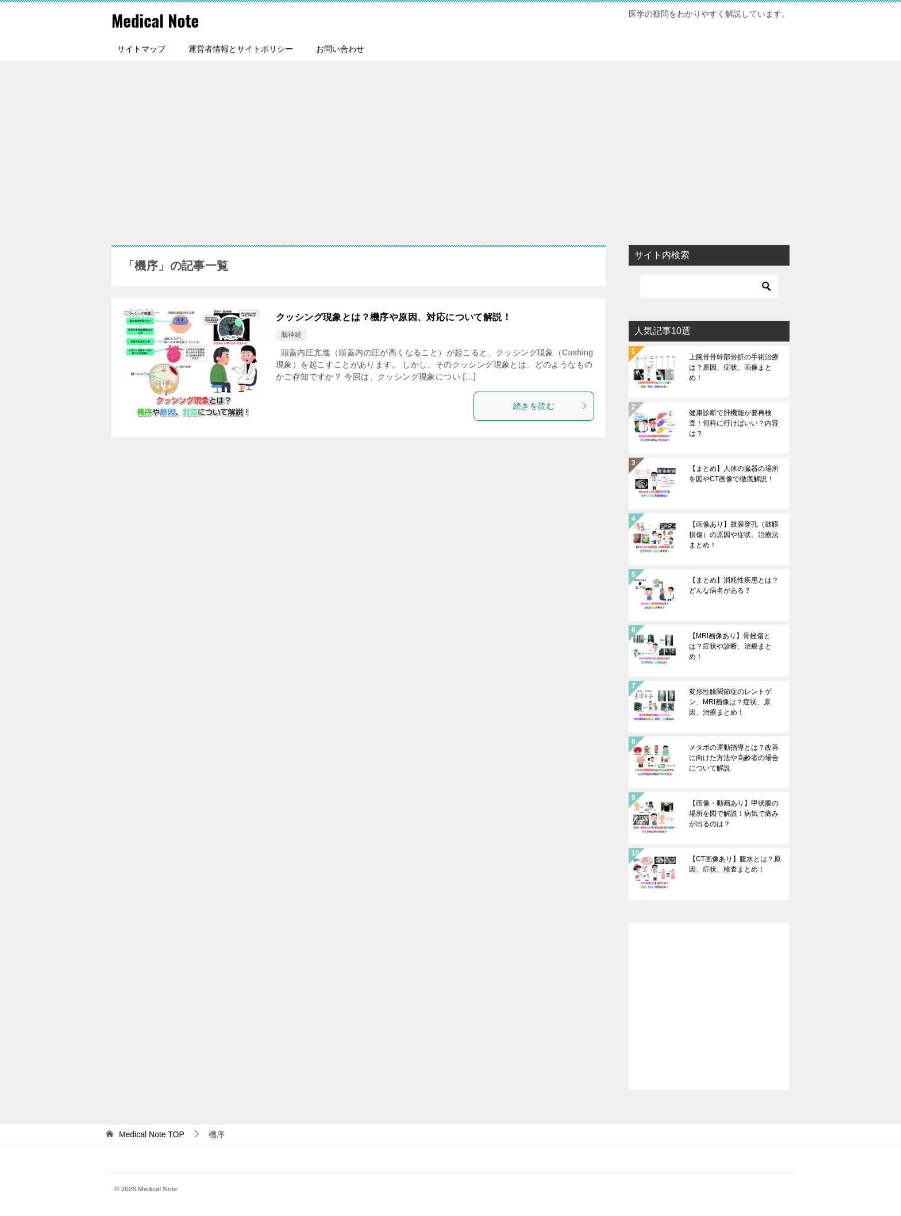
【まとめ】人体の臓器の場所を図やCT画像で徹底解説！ (734, 474)
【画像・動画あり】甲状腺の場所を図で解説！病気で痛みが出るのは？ (734, 813)
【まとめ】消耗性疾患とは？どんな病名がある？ (734, 585)
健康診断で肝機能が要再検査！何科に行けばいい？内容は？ (734, 423)
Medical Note (156, 20)
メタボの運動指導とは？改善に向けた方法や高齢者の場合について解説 (734, 757)
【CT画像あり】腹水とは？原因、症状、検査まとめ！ (735, 864)
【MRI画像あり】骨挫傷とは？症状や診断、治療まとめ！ (730, 646)
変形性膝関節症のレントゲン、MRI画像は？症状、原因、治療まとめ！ (730, 702)
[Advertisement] (450, 147)
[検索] (709, 286)
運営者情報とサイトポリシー (240, 48)
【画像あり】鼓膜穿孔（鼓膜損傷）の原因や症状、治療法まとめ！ (734, 534)
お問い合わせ (340, 48)
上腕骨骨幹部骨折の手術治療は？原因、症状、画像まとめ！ (734, 367)
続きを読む (550, 405)
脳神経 (291, 335)
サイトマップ (141, 48)
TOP (151, 1134)
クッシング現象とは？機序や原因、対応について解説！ (393, 317)
